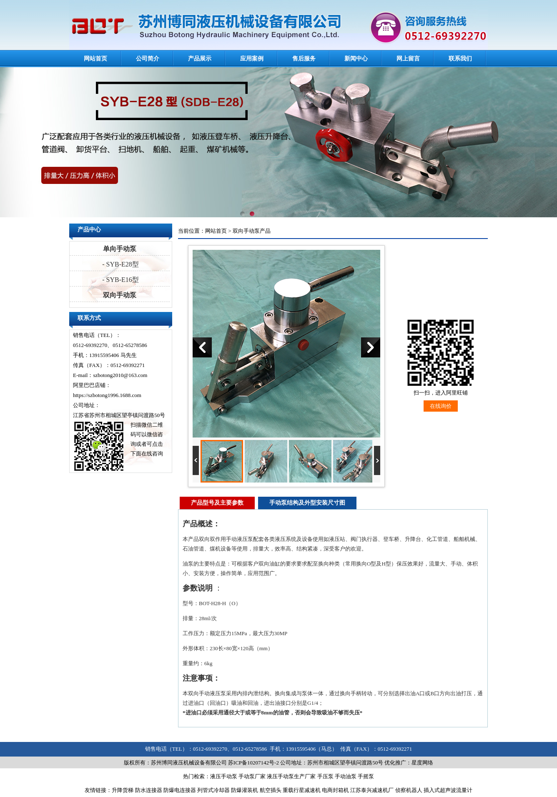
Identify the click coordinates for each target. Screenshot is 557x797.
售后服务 (304, 58)
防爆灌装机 (244, 790)
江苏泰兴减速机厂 (372, 790)
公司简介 (147, 58)
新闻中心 (356, 58)
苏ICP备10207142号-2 (253, 762)
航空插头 (270, 790)
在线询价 (441, 406)
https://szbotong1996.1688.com (107, 395)
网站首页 (95, 58)
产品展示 (199, 58)
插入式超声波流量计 (448, 790)
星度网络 (422, 762)
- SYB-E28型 (119, 264)
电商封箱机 (335, 790)
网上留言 (408, 58)
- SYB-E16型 (119, 279)
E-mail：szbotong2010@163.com (110, 375)
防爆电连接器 (179, 790)
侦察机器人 (408, 790)
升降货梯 (122, 790)
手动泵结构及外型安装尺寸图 (307, 503)
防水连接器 (148, 790)
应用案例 (251, 58)
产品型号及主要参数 (217, 503)
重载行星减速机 (302, 790)
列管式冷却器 (213, 790)
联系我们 (460, 58)
